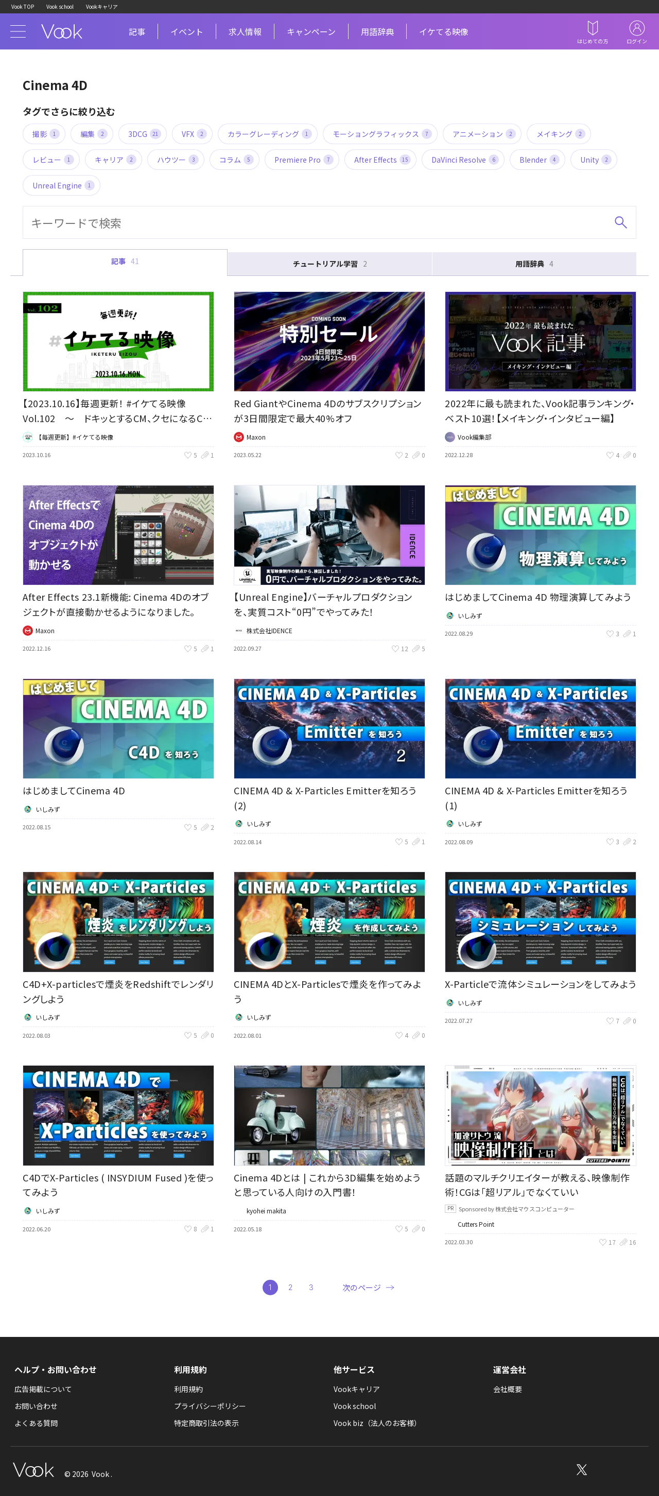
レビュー (53, 159)
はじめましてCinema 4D (74, 790)
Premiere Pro (304, 159)
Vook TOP (22, 6)
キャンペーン (311, 31)
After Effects (382, 159)
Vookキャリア (102, 6)
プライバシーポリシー (210, 1406)
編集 (94, 134)
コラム (236, 159)
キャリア (115, 159)
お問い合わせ (36, 1406)
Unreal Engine (63, 185)
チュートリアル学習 (330, 263)
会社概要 (507, 1389)
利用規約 (188, 1389)
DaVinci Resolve (465, 159)
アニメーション (484, 134)
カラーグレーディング (270, 134)
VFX (194, 134)
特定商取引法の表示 (206, 1423)
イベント (186, 31)
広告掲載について (43, 1389)
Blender (539, 159)
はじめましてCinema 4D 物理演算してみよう (538, 596)
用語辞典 (377, 31)
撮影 (46, 134)
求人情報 (245, 31)
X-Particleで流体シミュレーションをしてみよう (540, 983)
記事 (137, 31)
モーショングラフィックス (382, 134)
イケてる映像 (444, 31)
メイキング (560, 134)
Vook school (60, 6)
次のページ (361, 1287)
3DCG (144, 134)
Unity (596, 159)
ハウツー (178, 159)
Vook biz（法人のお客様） (377, 1423)
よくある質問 (36, 1423)
